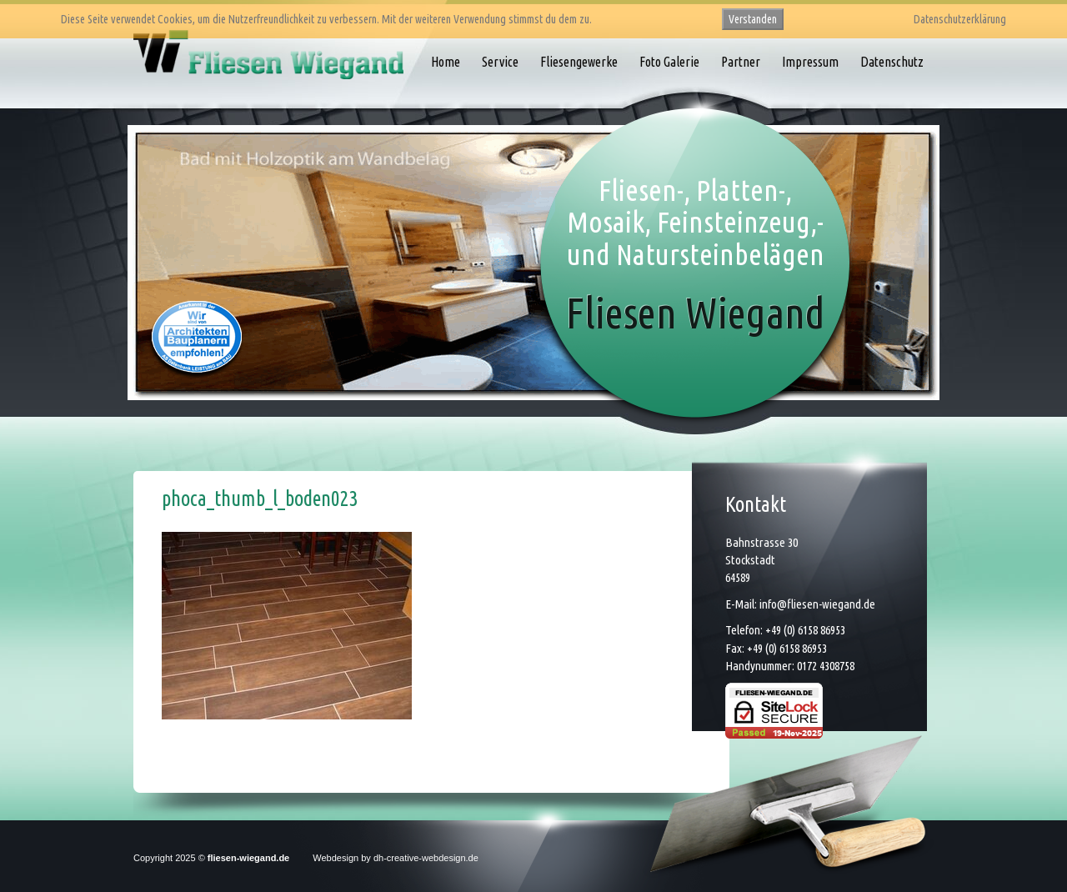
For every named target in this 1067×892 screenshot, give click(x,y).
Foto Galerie (669, 61)
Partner (740, 61)
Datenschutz (892, 61)
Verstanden (753, 19)
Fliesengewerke (579, 61)
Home (445, 61)
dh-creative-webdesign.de (425, 858)
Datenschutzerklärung (960, 19)
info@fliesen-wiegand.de (817, 604)
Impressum (810, 61)
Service (500, 61)
